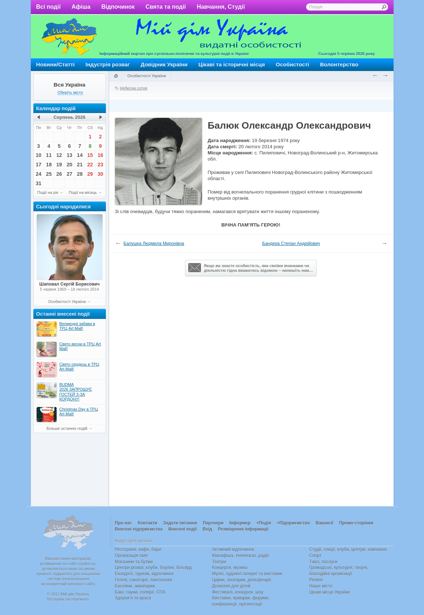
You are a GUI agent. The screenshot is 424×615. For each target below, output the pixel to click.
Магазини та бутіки (134, 561)
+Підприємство (293, 522)
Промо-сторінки (356, 522)
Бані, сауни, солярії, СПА (140, 592)
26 (59, 174)
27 (70, 174)
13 (70, 155)
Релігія (316, 579)
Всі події (48, 7)
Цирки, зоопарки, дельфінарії (241, 579)
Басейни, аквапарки (135, 586)
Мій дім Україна (69, 36)
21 (80, 164)
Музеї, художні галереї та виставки (247, 573)
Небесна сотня (134, 88)
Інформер (239, 522)
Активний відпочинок (233, 549)
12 (59, 155)
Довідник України (164, 64)
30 (100, 174)
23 (100, 164)
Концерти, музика (230, 567)
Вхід (207, 529)
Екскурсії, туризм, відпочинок (144, 573)
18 (49, 164)
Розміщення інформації (243, 529)
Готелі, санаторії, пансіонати (143, 579)
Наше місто (321, 586)
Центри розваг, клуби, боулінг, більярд (153, 567)
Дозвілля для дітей (231, 586)
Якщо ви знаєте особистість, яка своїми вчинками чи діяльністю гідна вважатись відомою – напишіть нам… (250, 268)
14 (80, 155)
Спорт (315, 555)
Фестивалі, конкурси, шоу (237, 592)
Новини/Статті (55, 64)
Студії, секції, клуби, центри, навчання (348, 549)
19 (59, 164)
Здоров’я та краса (133, 598)
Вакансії (324, 522)
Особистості (292, 64)
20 (70, 164)
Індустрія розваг (108, 64)
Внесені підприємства (139, 529)
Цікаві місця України (329, 592)
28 (80, 174)
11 (49, 155)
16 (100, 155)
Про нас (123, 522)
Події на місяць (83, 192)
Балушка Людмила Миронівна (154, 243)
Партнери (213, 522)
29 (90, 174)
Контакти (147, 522)
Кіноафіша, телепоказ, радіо (240, 555)
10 (38, 155)
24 (38, 174)
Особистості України (67, 301)
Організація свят (131, 555)
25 (49, 174)
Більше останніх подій (66, 428)
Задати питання (180, 522)
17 (38, 164)
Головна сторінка (116, 76)
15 (90, 155)
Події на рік (47, 192)
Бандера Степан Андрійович (291, 243)
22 (90, 164)
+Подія (263, 522)
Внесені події (182, 529)
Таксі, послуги (323, 561)
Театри (219, 561)
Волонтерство (339, 64)
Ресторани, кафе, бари (138, 549)
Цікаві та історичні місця (231, 64)
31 (38, 183)
